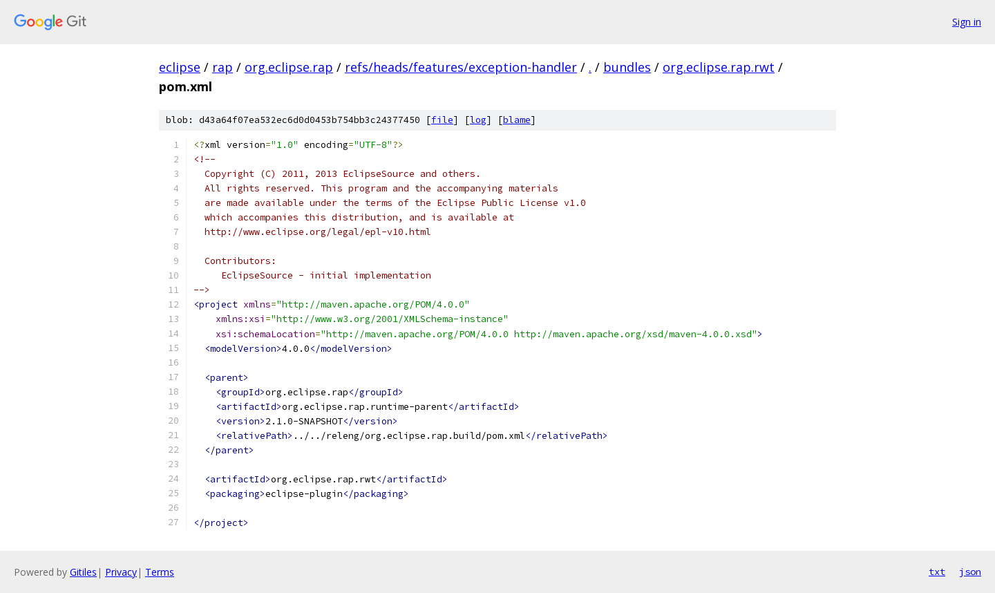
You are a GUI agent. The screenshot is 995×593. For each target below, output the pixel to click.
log (478, 120)
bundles (627, 67)
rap (222, 67)
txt (937, 571)
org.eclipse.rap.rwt (719, 67)
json (970, 571)
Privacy (121, 571)
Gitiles (83, 571)
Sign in (966, 21)
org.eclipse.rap (289, 67)
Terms (159, 571)
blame (517, 120)
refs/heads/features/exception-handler (461, 67)
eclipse (179, 67)
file (442, 120)
